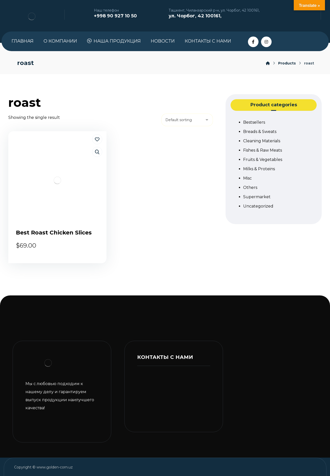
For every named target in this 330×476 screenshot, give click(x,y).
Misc (247, 178)
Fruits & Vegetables (262, 159)
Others (250, 187)
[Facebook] (253, 42)
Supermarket (257, 196)
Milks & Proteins (259, 168)
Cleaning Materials (261, 141)
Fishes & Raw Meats (262, 150)
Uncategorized (258, 206)
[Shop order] (187, 120)
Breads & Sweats (259, 131)
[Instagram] (266, 42)
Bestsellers (254, 122)
